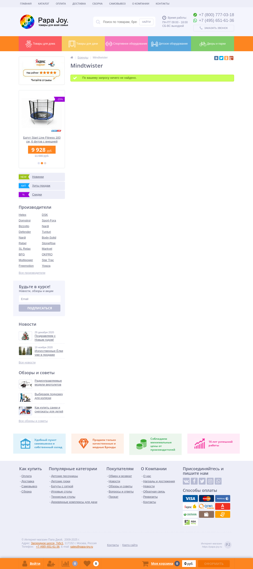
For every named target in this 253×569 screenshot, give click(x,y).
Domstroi (25, 220)
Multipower (26, 260)
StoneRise (49, 243)
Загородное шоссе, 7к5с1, (47, 543)
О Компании (140, 3)
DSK (45, 214)
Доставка (79, 3)
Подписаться (39, 308)
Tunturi (46, 232)
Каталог (43, 3)
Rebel (22, 243)
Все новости (27, 362)
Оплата (61, 3)
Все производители (32, 272)
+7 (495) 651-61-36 (47, 546)
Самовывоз (117, 3)
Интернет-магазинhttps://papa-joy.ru (216, 545)
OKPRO (47, 254)
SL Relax (25, 248)
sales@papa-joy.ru (81, 546)
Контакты (162, 3)
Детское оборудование (169, 44)
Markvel (47, 248)
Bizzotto (24, 226)
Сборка (97, 3)
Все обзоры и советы (33, 421)
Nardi (45, 226)
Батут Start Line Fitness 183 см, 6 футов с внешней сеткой (41, 139)
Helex (22, 214)
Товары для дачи (83, 44)
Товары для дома (40, 44)
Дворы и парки (212, 44)
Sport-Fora (49, 220)
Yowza (46, 265)
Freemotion (26, 265)
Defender (25, 232)
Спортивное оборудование (126, 44)
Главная (25, 3)
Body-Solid (49, 237)
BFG (22, 254)
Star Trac (48, 260)
